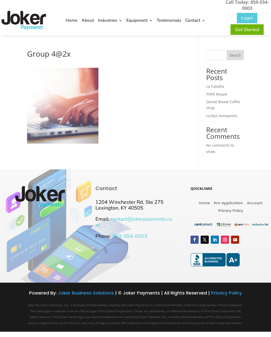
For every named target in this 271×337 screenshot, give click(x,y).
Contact (192, 21)
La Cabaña (215, 86)
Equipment (137, 21)
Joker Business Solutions (86, 293)
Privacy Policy (230, 210)
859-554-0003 (129, 236)
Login (247, 18)
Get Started (247, 30)
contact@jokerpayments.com (133, 222)
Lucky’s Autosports (221, 115)
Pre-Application (228, 202)
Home (71, 21)
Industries (107, 21)
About (87, 21)
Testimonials (169, 21)
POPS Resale (216, 94)
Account (255, 202)
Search (235, 55)
